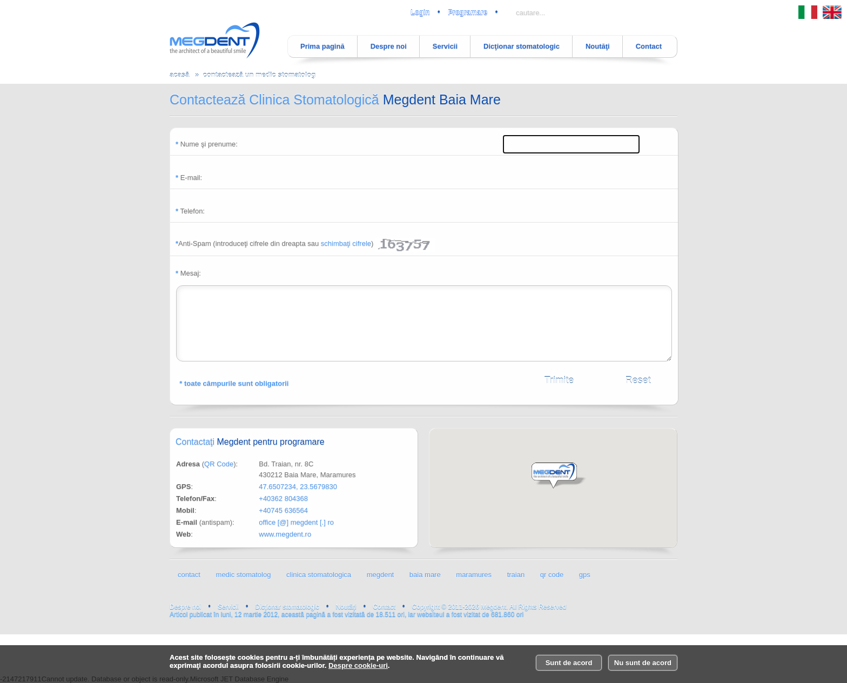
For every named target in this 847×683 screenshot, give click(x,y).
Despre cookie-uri (358, 665)
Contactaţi (250, 441)
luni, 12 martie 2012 (655, 601)
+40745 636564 (283, 510)
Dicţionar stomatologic (521, 46)
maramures (474, 575)
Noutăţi (598, 46)
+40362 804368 (283, 498)
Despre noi (389, 46)
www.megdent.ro (285, 534)
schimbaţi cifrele (346, 243)
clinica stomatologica (318, 575)
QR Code (218, 464)
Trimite (559, 380)
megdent (380, 575)
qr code (551, 575)
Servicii (445, 46)
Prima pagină (322, 46)
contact (189, 575)
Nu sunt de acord (642, 663)
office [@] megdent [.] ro (296, 522)
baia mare (425, 575)
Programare (467, 12)
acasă (179, 75)
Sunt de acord (569, 663)
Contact (649, 46)
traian (516, 575)
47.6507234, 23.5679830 (298, 487)
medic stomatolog (243, 575)
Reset (637, 380)
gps (584, 575)
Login (420, 12)
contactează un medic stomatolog (259, 75)
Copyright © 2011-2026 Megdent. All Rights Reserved (489, 607)
